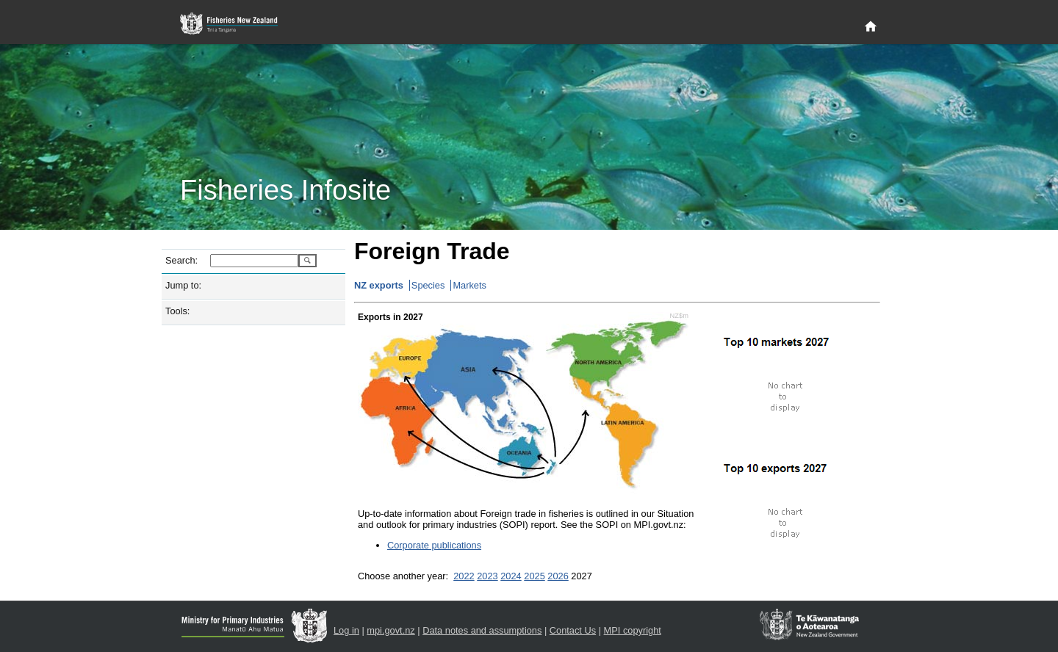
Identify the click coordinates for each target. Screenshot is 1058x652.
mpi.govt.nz (390, 630)
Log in (346, 630)
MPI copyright (632, 630)
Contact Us (573, 630)
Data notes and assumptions (481, 630)
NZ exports (378, 285)
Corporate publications (434, 545)
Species (428, 285)
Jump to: (183, 285)
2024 (510, 576)
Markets (469, 285)
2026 (557, 576)
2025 (534, 576)
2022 (463, 576)
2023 (487, 576)
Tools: (177, 310)
